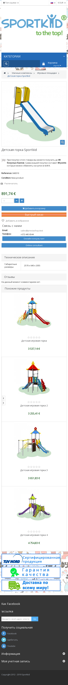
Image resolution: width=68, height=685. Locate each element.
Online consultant (34, 245)
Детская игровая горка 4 (34, 534)
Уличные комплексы (22, 73)
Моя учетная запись (15, 661)
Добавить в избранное (17, 220)
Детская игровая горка (34, 340)
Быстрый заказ (34, 214)
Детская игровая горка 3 (34, 470)
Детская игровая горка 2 (34, 405)
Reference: (6, 173)
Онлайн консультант (34, 238)
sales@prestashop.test (32, 230)
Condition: (6, 177)
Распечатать (11, 183)
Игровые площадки (47, 73)
